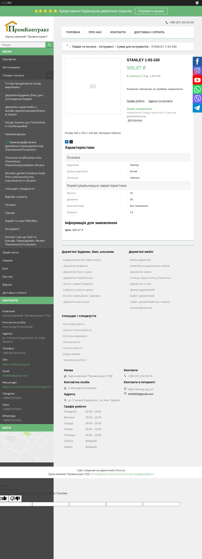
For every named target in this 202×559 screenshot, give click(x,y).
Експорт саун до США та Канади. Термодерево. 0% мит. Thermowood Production (25, 240)
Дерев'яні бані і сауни (77, 272)
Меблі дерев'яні (140, 260)
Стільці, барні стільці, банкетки (150, 278)
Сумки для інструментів (132, 46)
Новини (7, 260)
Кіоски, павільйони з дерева (82, 296)
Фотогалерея (11, 67)
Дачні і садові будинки (78, 284)
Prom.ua (120, 470)
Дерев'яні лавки (141, 272)
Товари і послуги (13, 75)
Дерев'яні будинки (75, 266)
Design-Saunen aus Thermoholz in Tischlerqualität (25, 124)
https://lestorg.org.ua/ (16, 364)
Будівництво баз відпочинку (82, 260)
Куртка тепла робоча (77, 330)
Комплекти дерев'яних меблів (150, 266)
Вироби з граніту (16, 197)
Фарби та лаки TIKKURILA (21, 221)
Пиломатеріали (15, 134)
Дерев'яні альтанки (76, 302)
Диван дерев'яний (142, 290)
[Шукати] (49, 45)
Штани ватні (71, 342)
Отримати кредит (151, 11)
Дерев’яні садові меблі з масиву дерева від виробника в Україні (25, 110)
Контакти (118, 32)
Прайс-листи (10, 252)
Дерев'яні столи (140, 284)
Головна (73, 32)
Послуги (10, 205)
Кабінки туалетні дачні (78, 290)
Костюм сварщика (75, 336)
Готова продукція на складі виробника (23, 85)
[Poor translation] (15, 498)
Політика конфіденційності (138, 474)
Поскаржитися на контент (106, 474)
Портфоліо (9, 59)
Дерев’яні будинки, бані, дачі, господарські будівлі (24, 97)
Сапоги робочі (72, 348)
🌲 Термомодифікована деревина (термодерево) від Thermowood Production (24, 145)
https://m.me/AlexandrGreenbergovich (26, 387)
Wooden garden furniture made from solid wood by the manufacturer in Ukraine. (25, 176)
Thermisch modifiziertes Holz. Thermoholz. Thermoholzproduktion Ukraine (25, 161)
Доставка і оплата (14, 292)
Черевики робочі (74, 360)
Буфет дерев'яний (142, 296)
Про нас (7, 276)
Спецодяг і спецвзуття (19, 188)
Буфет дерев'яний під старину (150, 302)
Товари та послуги (84, 46)
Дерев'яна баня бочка (78, 278)
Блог (5, 268)
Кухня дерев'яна (141, 308)
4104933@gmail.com (14, 375)
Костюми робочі (74, 324)
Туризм (10, 213)
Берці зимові (71, 354)
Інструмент (12, 229)
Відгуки (7, 284)
